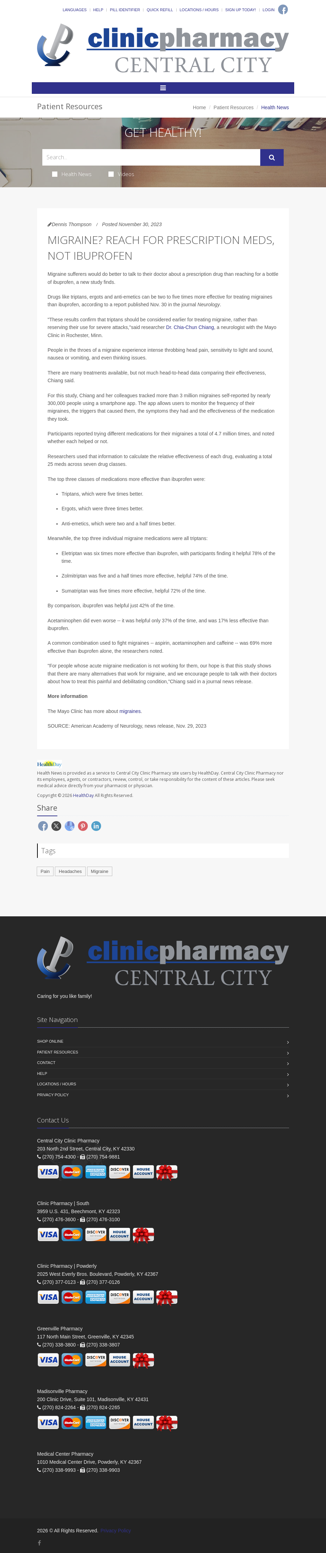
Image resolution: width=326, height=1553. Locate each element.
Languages (74, 10)
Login (269, 10)
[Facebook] (283, 9)
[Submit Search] (272, 157)
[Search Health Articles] (151, 157)
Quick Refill (160, 10)
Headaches (70, 871)
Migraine (99, 871)
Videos (121, 173)
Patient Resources (234, 107)
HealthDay (83, 795)
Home (199, 107)
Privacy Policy (53, 1095)
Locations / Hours (199, 10)
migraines (130, 711)
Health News (72, 173)
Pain (45, 871)
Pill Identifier (125, 10)
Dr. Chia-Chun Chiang (190, 327)
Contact (46, 1063)
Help (98, 10)
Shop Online (50, 1041)
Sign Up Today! (240, 10)
